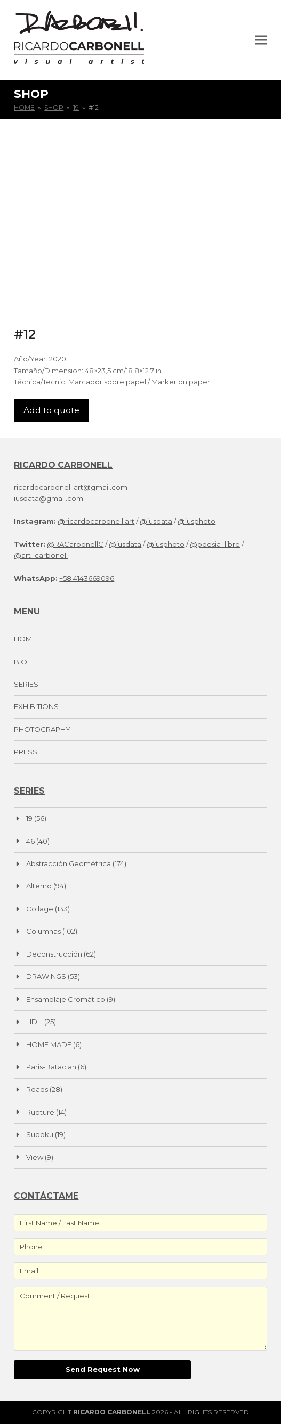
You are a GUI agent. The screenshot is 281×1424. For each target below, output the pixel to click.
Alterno (39, 886)
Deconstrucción (54, 954)
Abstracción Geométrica (68, 863)
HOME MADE (48, 1044)
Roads (37, 1089)
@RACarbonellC (75, 544)
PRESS (25, 751)
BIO (20, 661)
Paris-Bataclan (51, 1067)
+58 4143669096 (86, 578)
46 (30, 841)
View (34, 1157)
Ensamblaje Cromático (65, 999)
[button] (261, 39)
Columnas (43, 931)
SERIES (26, 684)
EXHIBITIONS (36, 706)
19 (29, 818)
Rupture (40, 1112)
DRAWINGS (46, 976)
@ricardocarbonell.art (96, 521)
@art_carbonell (41, 555)
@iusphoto (196, 521)
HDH (34, 1021)
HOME (25, 639)
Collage (39, 908)
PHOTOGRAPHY (42, 729)
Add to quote (51, 410)
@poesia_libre (215, 544)
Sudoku (39, 1134)
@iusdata (156, 521)
